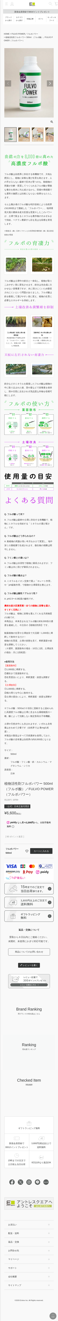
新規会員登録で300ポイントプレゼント (32, 12)
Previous (8, 83)
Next (50, 83)
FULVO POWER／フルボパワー (25, 34)
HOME (6, 34)
